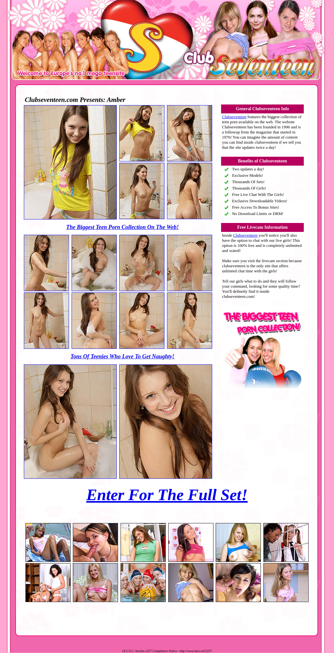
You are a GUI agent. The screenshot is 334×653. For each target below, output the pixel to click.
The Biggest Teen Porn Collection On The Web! (122, 227)
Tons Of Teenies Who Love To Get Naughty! (122, 356)
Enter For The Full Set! (166, 495)
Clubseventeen (234, 116)
